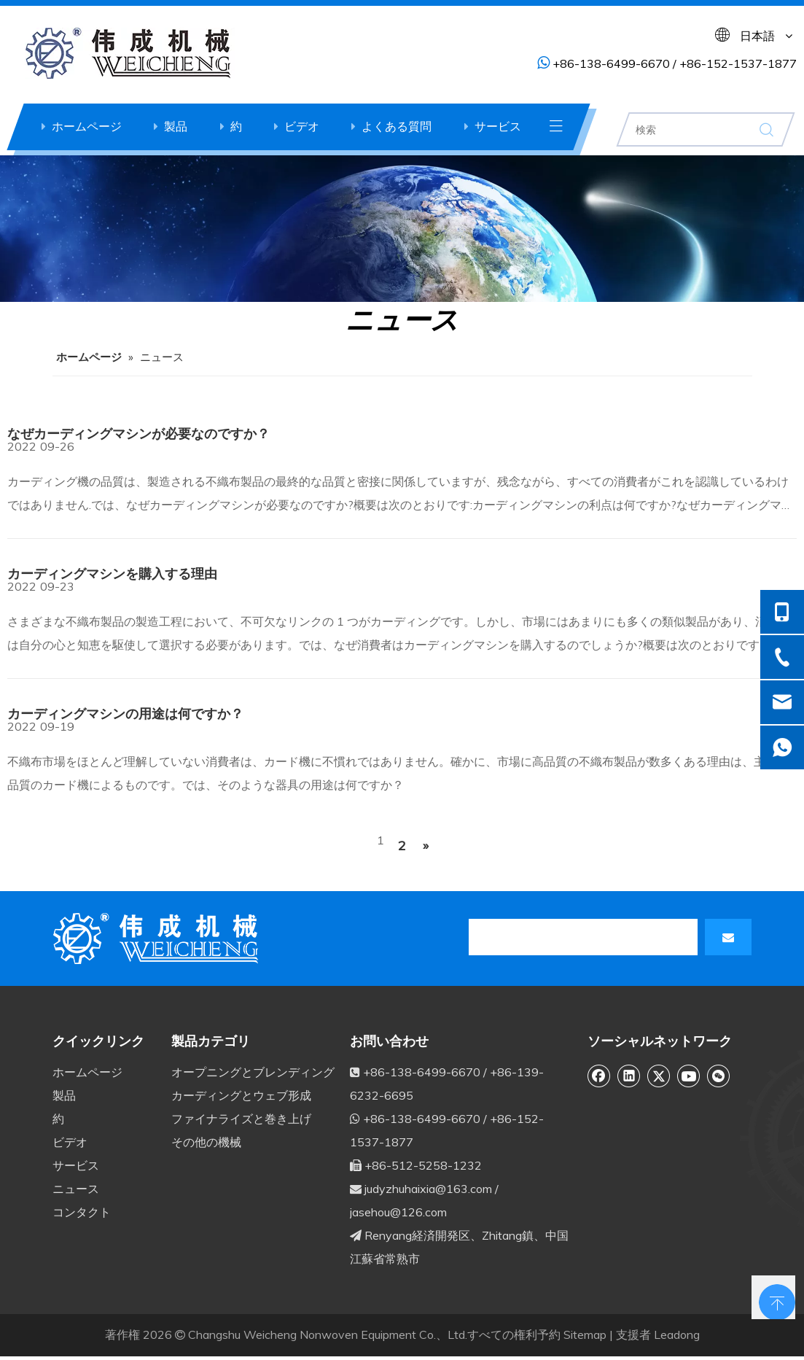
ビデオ (301, 126)
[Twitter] (659, 1075)
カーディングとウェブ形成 (241, 1095)
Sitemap (584, 1334)
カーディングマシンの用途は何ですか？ (125, 713)
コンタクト (81, 1212)
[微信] (718, 1075)
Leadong (677, 1334)
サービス (498, 126)
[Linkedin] (629, 1075)
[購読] (728, 937)
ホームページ (87, 126)
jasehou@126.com (398, 1212)
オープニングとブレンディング (253, 1072)
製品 (175, 126)
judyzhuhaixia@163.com (428, 1188)
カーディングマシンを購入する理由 (112, 573)
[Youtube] (688, 1075)
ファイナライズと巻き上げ (241, 1118)
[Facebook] (599, 1075)
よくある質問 (397, 126)
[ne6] (402, 228)
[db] (158, 938)
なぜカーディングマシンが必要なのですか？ (138, 433)
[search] (534, 937)
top (773, 1297)
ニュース (75, 1188)
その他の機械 (206, 1142)
